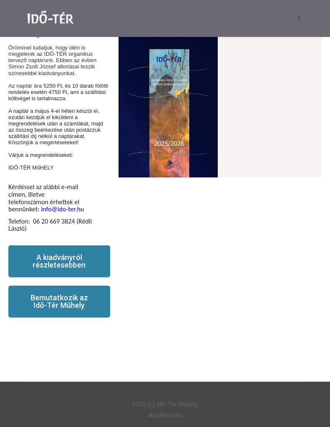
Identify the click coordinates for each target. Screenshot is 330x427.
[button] (59, 261)
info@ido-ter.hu (62, 209)
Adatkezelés (165, 415)
